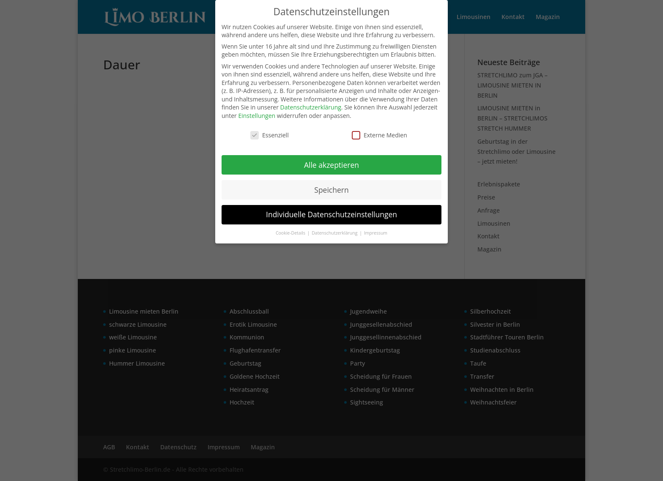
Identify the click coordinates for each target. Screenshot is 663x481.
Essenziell (269, 135)
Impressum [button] (375, 233)
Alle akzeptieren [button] (331, 165)
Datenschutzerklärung (310, 107)
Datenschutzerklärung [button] (335, 233)
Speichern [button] (331, 190)
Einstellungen (256, 116)
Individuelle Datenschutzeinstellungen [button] (331, 214)
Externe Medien (379, 135)
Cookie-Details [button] (291, 233)
